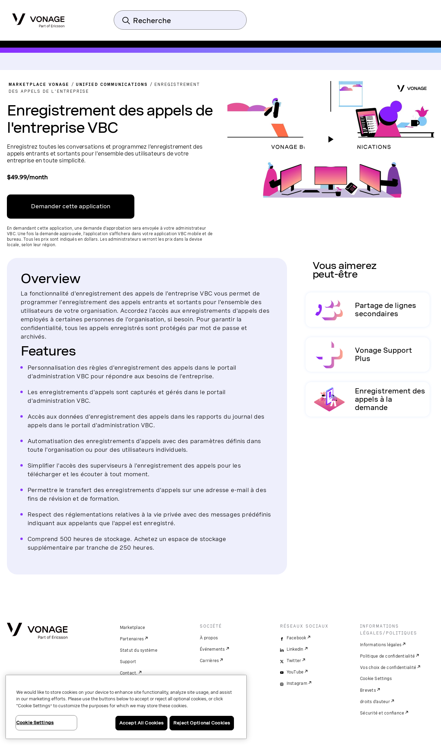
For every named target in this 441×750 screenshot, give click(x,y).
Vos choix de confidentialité (388, 667)
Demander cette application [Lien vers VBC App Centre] (70, 206)
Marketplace (132, 627)
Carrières (209, 660)
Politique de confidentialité (387, 656)
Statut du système (138, 650)
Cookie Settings (376, 678)
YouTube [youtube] (295, 672)
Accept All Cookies (141, 723)
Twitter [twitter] (294, 660)
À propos (209, 638)
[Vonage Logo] (38, 18)
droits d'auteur (375, 701)
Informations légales (380, 644)
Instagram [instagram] (297, 683)
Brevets (368, 690)
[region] (126, 707)
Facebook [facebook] (296, 638)
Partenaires (132, 639)
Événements (212, 649)
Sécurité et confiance (382, 713)
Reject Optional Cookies (201, 723)
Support (128, 661)
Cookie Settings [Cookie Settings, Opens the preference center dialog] (35, 722)
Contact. (128, 673)
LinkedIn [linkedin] (295, 649)
